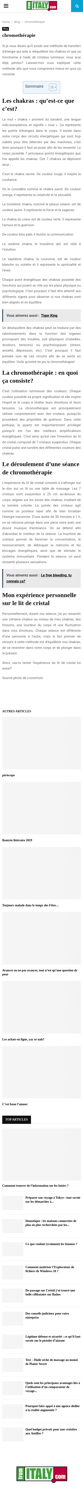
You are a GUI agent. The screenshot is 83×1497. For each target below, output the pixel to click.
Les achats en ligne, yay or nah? (23, 1039)
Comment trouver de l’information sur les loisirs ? (35, 1185)
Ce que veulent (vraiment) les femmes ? (51, 1244)
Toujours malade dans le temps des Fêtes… (30, 905)
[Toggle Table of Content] (51, 87)
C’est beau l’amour (15, 1104)
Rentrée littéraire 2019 (17, 840)
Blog (5, 29)
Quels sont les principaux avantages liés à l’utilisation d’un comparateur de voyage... (52, 1387)
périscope (8, 775)
